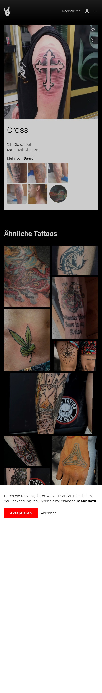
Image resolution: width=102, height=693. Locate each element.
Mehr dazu (86, 501)
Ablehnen (49, 513)
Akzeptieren (21, 513)
